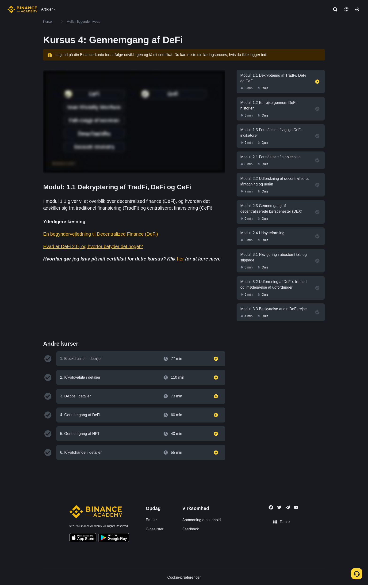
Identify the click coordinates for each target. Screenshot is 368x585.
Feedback (190, 529)
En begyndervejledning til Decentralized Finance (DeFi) (100, 234)
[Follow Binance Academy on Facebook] (270, 507)
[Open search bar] (334, 9)
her (180, 258)
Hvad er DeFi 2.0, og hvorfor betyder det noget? (93, 246)
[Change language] (346, 9)
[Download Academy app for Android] (113, 538)
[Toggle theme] (357, 9)
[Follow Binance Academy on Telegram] (287, 507)
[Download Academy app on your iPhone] (82, 538)
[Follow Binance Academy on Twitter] (279, 507)
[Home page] (22, 9)
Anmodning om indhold (201, 520)
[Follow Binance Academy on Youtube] (296, 507)
